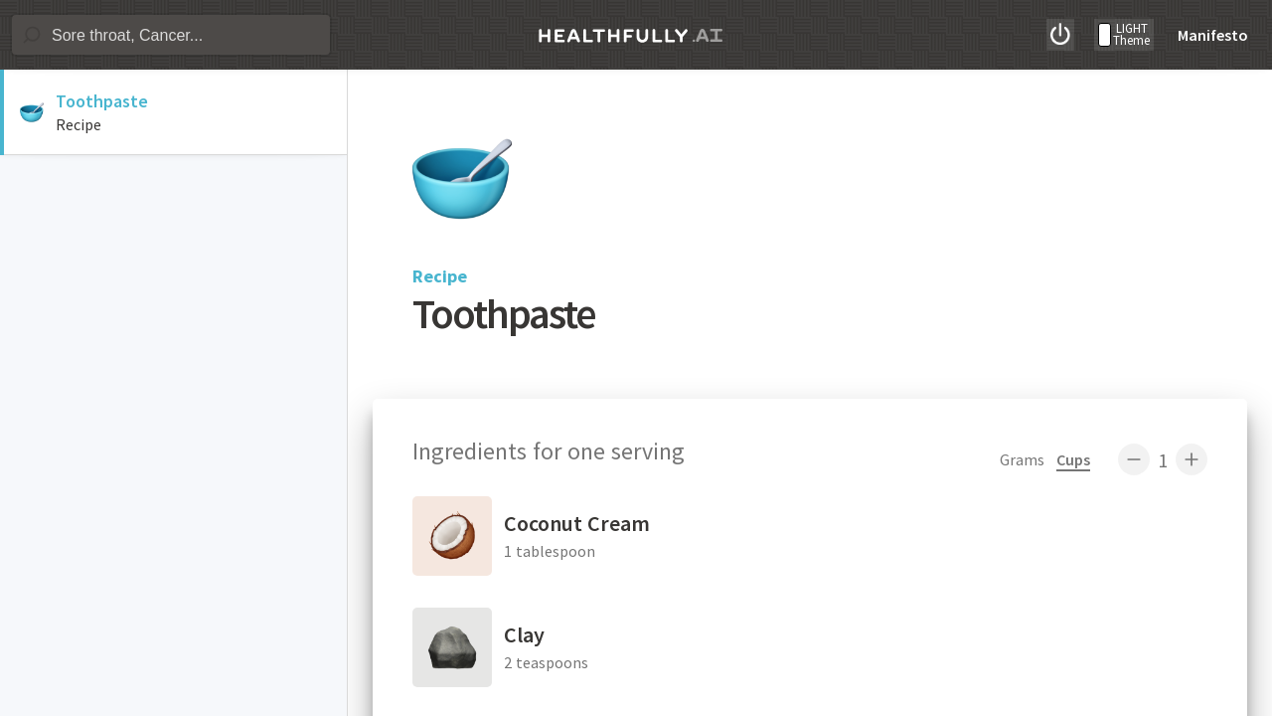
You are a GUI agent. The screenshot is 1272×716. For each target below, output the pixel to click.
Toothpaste (102, 101)
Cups (1073, 459)
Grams (1022, 459)
